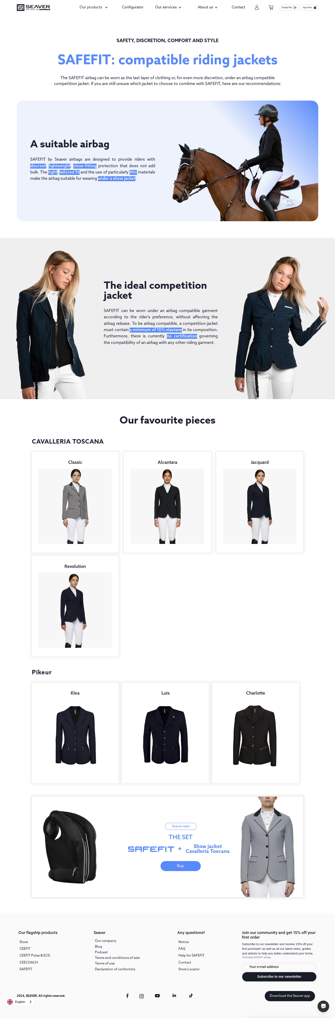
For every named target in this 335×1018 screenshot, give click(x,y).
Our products (91, 7)
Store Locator (189, 969)
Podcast (101, 952)
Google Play (286, 7)
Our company (105, 941)
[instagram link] (141, 996)
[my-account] (257, 7)
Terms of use (105, 963)
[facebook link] (127, 995)
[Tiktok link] (191, 995)
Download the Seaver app (290, 996)
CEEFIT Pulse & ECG (35, 955)
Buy (180, 866)
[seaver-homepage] (33, 8)
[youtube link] (157, 998)
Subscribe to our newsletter (279, 976)
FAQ (181, 948)
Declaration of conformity (115, 969)
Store (24, 942)
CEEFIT (25, 948)
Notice (183, 942)
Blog (98, 946)
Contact (184, 962)
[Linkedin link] (174, 995)
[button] (94, 7)
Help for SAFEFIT (191, 955)
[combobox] (20, 1001)
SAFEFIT (26, 969)
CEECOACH (29, 962)
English (16, 1002)
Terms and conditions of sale (117, 958)
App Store (307, 7)
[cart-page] (271, 7)
